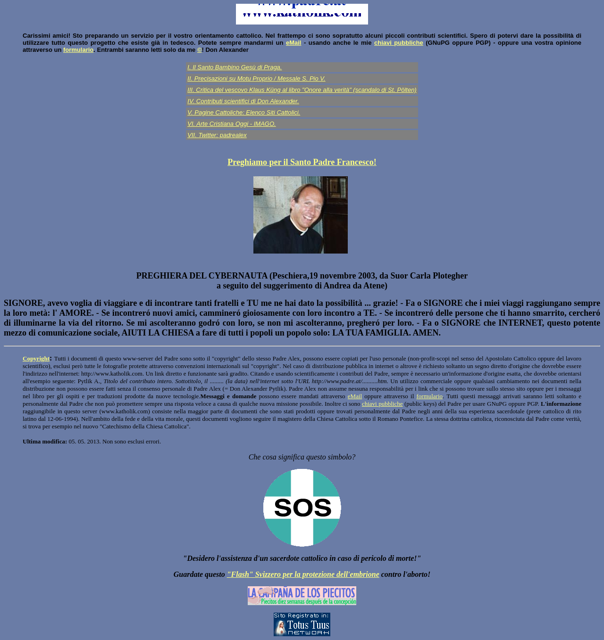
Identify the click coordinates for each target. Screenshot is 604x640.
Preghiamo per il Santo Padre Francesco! (301, 162)
